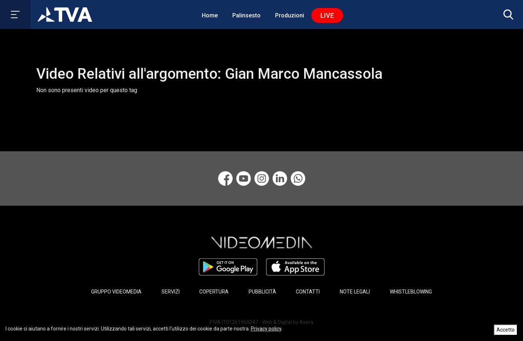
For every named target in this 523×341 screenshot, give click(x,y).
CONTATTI (308, 292)
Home (210, 15)
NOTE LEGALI (355, 292)
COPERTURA (214, 292)
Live (327, 15)
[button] (506, 14)
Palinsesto (246, 15)
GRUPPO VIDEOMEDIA (116, 292)
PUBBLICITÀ (262, 292)
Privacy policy (266, 329)
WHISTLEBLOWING (411, 292)
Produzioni (289, 15)
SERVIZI (171, 292)
